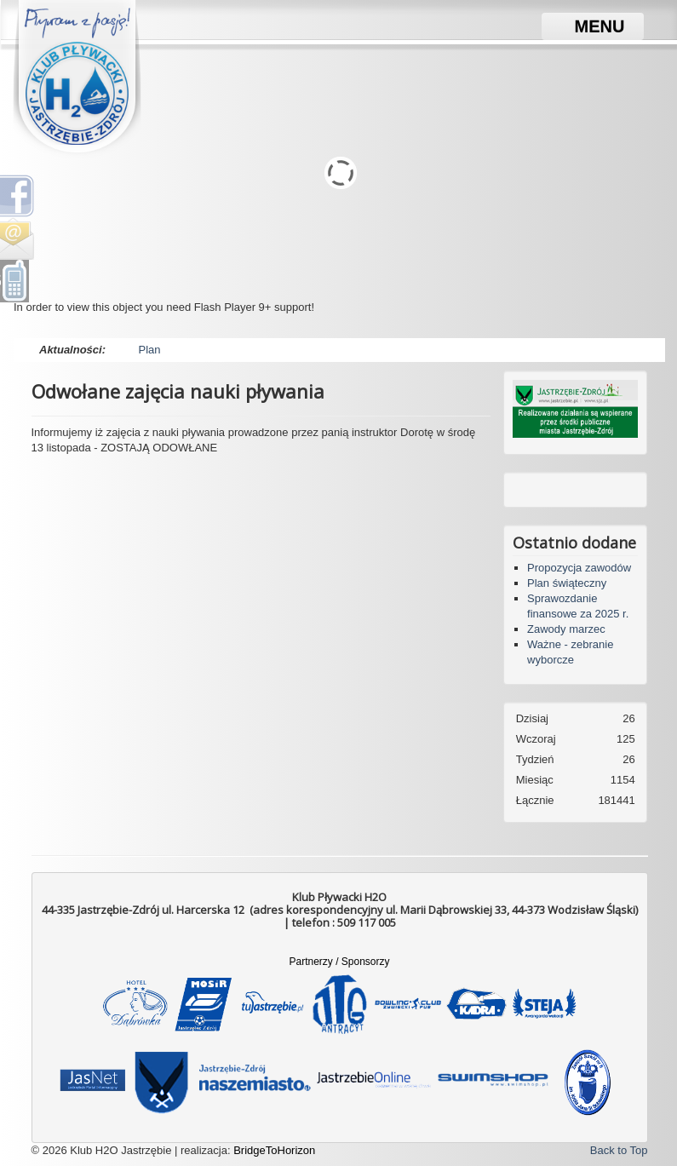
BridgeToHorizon (274, 1150)
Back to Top (619, 1150)
